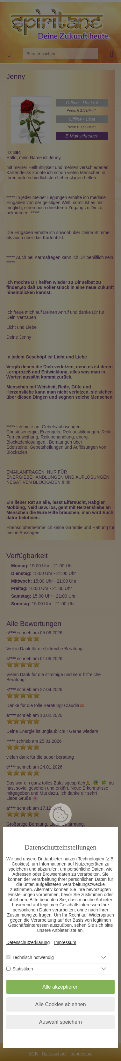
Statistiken (22, 969)
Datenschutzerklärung (28, 942)
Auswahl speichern (60, 1022)
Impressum (65, 942)
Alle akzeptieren (60, 987)
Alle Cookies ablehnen (60, 1004)
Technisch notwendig (33, 957)
